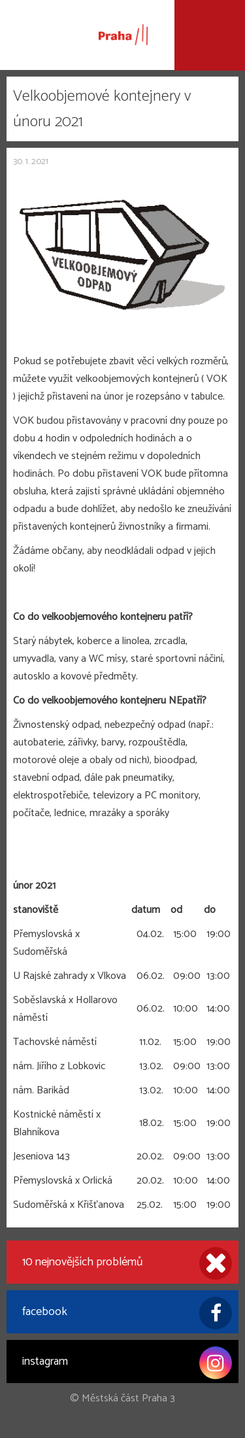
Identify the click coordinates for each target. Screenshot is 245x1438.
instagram (127, 1362)
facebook (127, 1313)
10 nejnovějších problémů (127, 1263)
